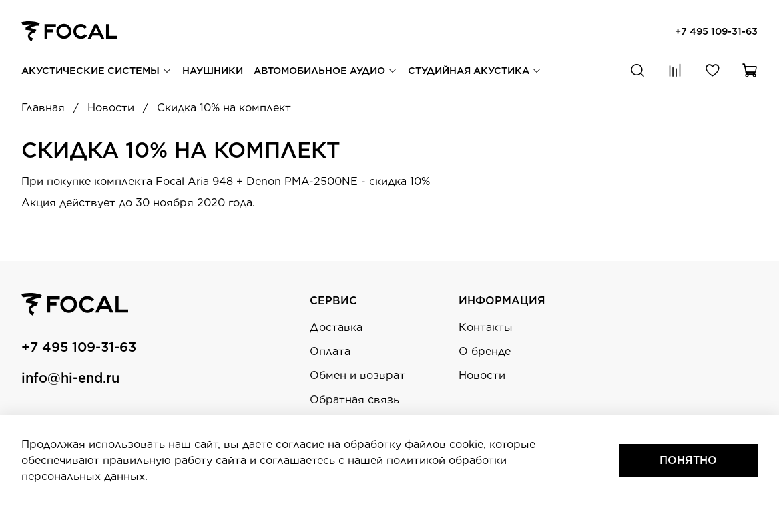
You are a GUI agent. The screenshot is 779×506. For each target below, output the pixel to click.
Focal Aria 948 (194, 181)
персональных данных (83, 476)
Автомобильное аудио (325, 70)
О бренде (485, 351)
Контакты (486, 327)
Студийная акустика (474, 70)
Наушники (212, 70)
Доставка (336, 327)
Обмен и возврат (357, 375)
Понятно (688, 460)
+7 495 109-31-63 (716, 31)
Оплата (330, 351)
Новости (482, 375)
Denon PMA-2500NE (302, 181)
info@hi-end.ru (70, 378)
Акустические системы (96, 70)
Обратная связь (354, 399)
